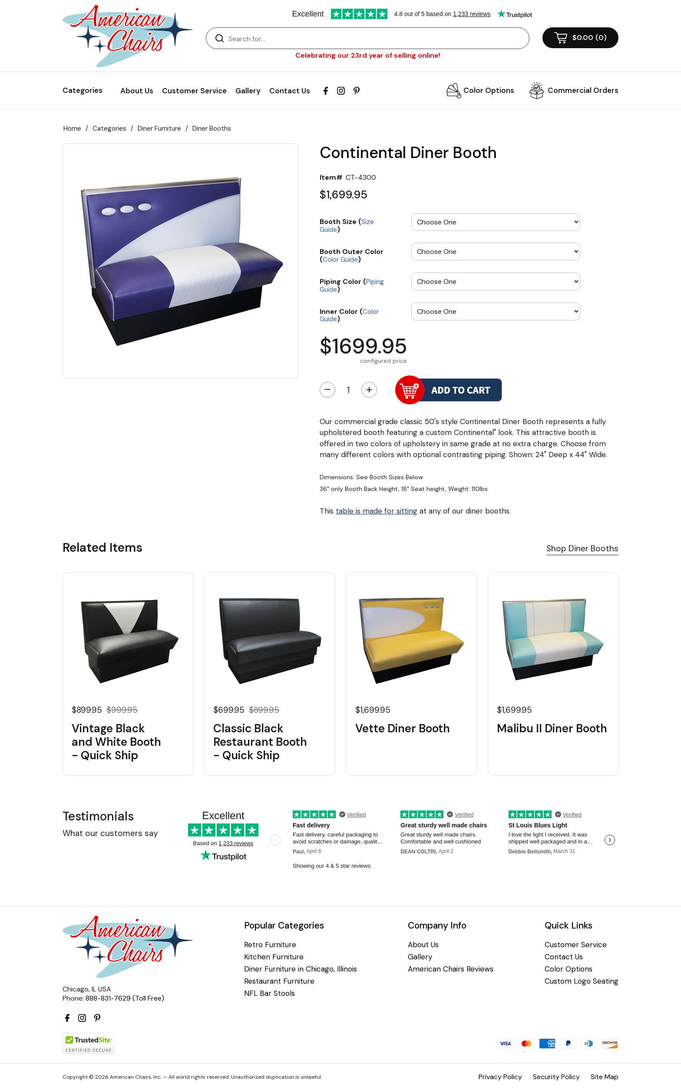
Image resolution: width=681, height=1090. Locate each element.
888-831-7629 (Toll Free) (125, 998)
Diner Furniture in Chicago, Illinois (300, 969)
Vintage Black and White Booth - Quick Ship (116, 742)
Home (72, 128)
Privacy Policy (500, 1076)
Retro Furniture (270, 944)
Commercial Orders (583, 90)
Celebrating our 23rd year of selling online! (367, 55)
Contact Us (289, 90)
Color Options (488, 90)
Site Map (604, 1076)
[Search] (376, 38)
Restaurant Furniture (279, 981)
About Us (136, 90)
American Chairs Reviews (450, 969)
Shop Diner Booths (582, 548)
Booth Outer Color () (351, 255)
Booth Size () (347, 225)
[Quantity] (348, 390)
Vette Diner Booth (402, 728)
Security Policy (556, 1076)
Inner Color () (349, 315)
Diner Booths (211, 128)
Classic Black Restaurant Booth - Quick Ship (260, 742)
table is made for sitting (376, 511)
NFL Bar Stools (269, 993)
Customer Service (194, 90)
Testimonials (98, 816)
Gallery (248, 90)
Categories (109, 128)
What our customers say (110, 833)
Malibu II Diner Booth (552, 728)
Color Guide (340, 259)
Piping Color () (352, 285)
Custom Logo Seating (581, 981)
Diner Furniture (159, 128)
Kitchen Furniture (274, 957)
